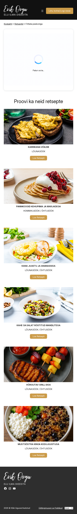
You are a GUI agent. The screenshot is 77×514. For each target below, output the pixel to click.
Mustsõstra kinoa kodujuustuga (38, 444)
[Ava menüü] (42, 10)
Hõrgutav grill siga (38, 384)
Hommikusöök (31, 210)
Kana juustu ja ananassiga (38, 266)
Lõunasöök (38, 151)
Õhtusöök (48, 210)
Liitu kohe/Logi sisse (60, 10)
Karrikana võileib (38, 147)
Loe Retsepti (40, 158)
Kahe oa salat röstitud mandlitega (38, 325)
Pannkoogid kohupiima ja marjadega (38, 206)
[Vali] (69, 508)
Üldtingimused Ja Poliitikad (50, 508)
